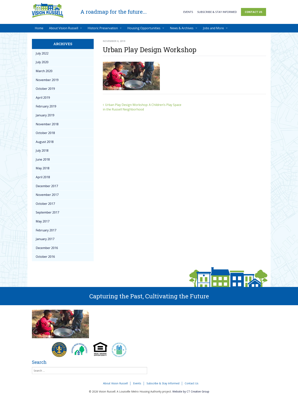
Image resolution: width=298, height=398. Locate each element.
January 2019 (45, 115)
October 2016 (45, 257)
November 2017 (47, 195)
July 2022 (42, 53)
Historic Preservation (103, 28)
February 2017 (46, 230)
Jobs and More (213, 28)
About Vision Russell (63, 28)
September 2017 (47, 212)
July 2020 (42, 62)
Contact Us (253, 12)
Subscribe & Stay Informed (217, 12)
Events (188, 12)
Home (39, 28)
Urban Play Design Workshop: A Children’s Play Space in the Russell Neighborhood (142, 107)
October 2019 (45, 89)
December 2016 (47, 248)
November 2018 (47, 124)
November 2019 (47, 80)
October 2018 (45, 133)
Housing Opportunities (143, 28)
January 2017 (45, 239)
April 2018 (43, 177)
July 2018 (42, 150)
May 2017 (42, 221)
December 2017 (47, 186)
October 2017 (45, 204)
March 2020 (44, 71)
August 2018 (45, 142)
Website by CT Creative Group (190, 391)
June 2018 (43, 159)
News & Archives (181, 28)
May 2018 (42, 168)
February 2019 (46, 106)
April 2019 (43, 97)
